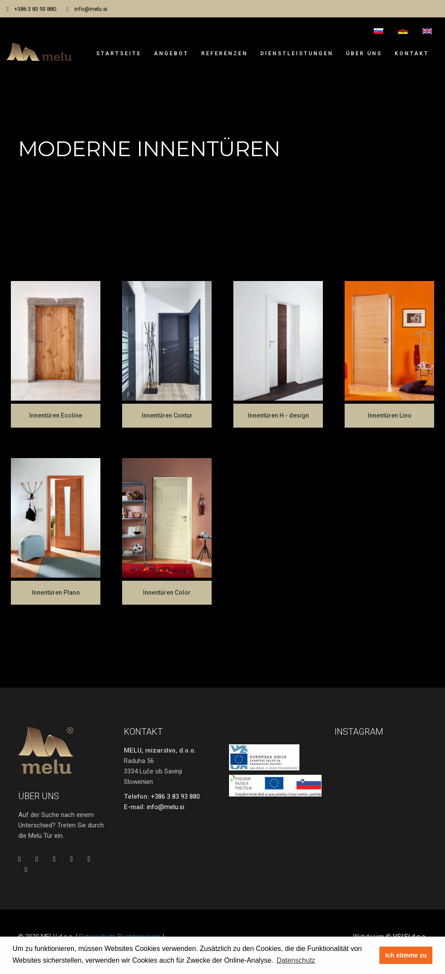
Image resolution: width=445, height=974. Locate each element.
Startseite (118, 53)
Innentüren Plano (56, 592)
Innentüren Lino (390, 415)
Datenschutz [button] (295, 960)
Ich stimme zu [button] (406, 955)
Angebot (171, 53)
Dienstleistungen (296, 53)
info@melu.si (90, 9)
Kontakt (412, 53)
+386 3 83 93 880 (35, 9)
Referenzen (224, 53)
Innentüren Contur (167, 415)
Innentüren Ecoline (55, 415)
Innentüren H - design (278, 415)
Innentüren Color (167, 592)
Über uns (364, 53)
